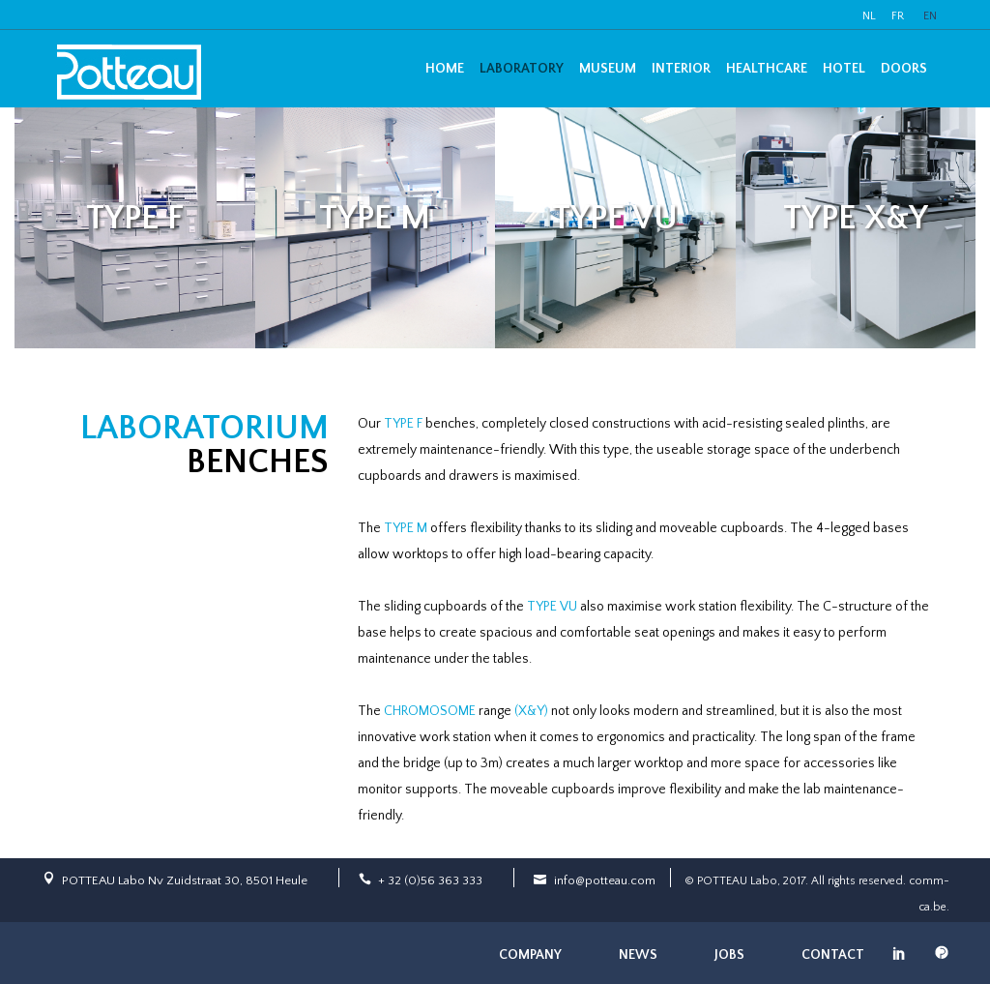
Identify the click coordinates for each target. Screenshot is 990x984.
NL (869, 16)
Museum (607, 68)
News (638, 955)
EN (930, 16)
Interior (681, 68)
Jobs (729, 955)
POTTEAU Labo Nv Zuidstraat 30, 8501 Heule (184, 880)
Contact (832, 955)
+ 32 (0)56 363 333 (430, 880)
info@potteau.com (604, 880)
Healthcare (766, 68)
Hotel (844, 68)
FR (897, 16)
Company (530, 955)
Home (444, 68)
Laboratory (522, 68)
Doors (904, 68)
